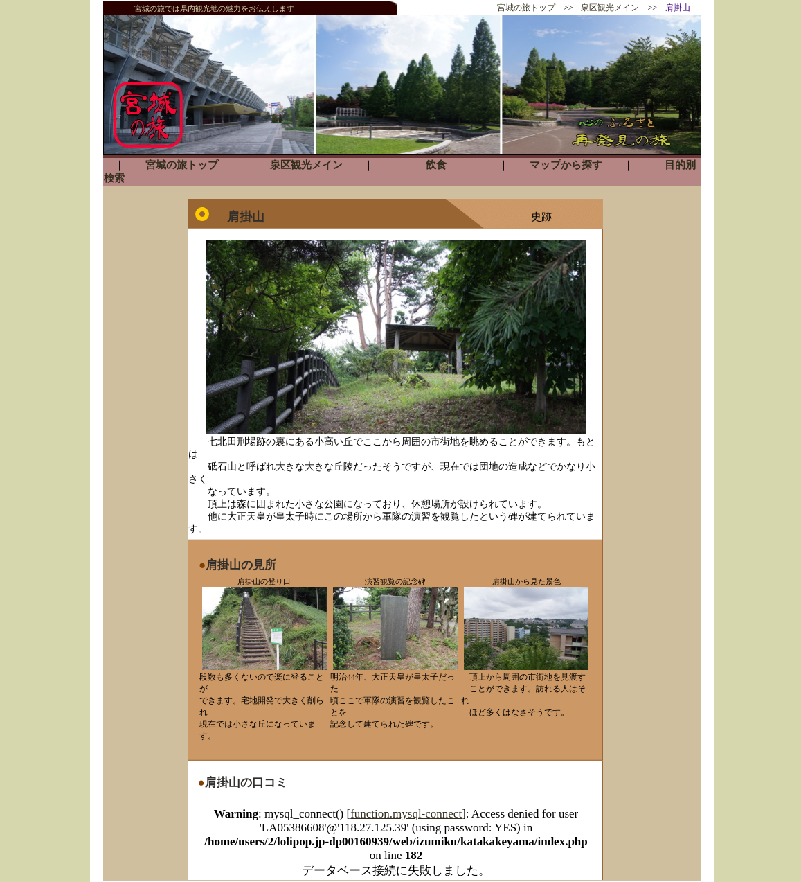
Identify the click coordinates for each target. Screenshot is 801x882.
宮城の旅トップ (526, 7)
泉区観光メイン (610, 7)
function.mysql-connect (406, 813)
